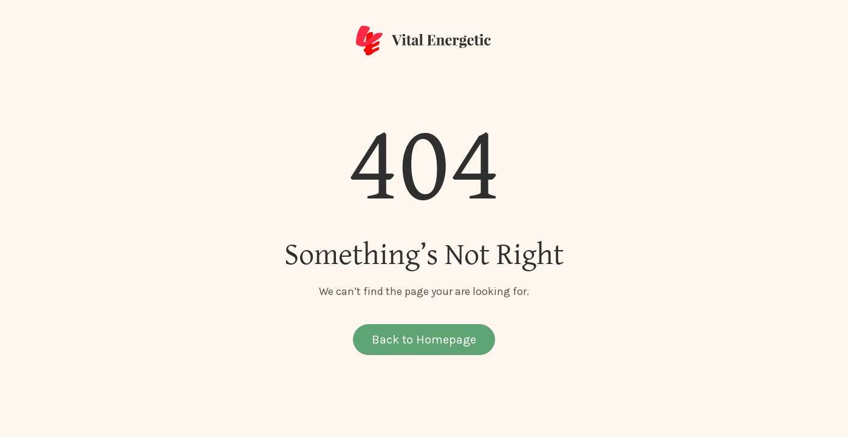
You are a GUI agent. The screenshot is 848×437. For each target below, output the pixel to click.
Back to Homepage (424, 340)
